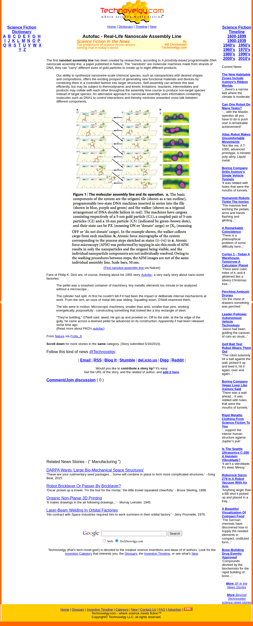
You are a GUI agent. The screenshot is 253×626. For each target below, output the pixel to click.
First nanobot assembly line (125, 268)
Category (121, 609)
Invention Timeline (157, 553)
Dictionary (126, 26)
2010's (244, 58)
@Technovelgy (102, 352)
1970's (244, 50)
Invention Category (78, 553)
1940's (229, 45)
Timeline (141, 26)
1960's (229, 50)
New (153, 26)
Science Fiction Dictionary (21, 29)
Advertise (174, 609)
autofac (98, 328)
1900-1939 (236, 41)
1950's (244, 45)
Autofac (146, 275)
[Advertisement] (21, 130)
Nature (59, 336)
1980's (229, 54)
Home (111, 26)
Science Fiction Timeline (236, 29)
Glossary (131, 553)
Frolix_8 (76, 336)
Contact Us (148, 609)
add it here (171, 372)
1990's (244, 54)
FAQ (162, 609)
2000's (229, 58)
